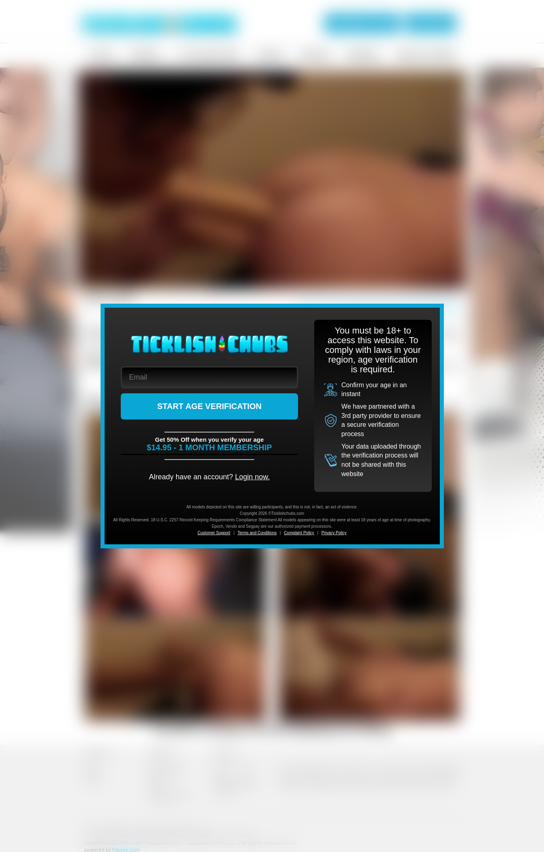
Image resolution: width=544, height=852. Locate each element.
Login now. (252, 477)
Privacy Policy (334, 533)
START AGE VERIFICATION (209, 406)
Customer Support (213, 533)
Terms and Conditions (257, 533)
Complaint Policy (299, 533)
